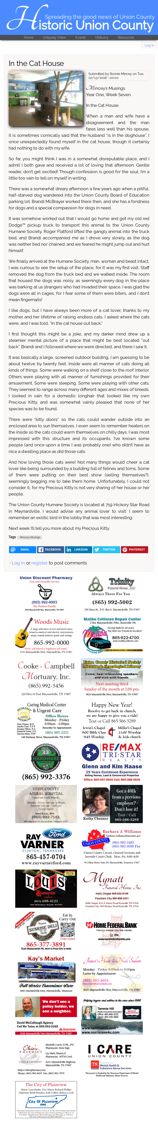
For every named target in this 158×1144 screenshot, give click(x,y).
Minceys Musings (30, 537)
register (39, 563)
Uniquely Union (54, 37)
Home (28, 37)
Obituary (101, 37)
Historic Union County (79, 25)
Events (81, 37)
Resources (126, 37)
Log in (149, 45)
